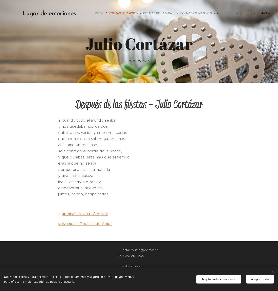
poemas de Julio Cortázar (85, 213)
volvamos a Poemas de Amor (85, 223)
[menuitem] (100, 13)
